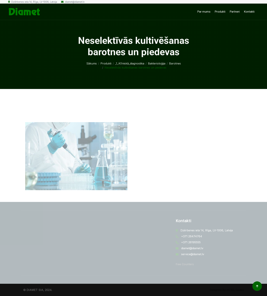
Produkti (220, 11)
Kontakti (249, 11)
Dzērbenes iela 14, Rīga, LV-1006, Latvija (32, 1)
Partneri (235, 11)
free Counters (185, 264)
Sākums (91, 62)
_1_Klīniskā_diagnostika (129, 62)
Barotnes (175, 62)
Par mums (203, 11)
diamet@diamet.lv (73, 1)
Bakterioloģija (156, 62)
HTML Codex (235, 290)
